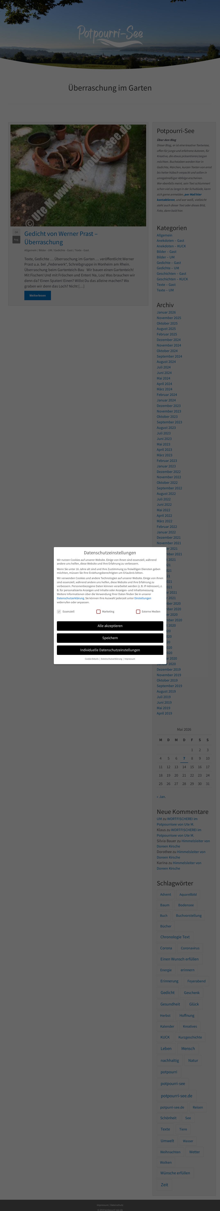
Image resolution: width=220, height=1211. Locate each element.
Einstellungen (142, 598)
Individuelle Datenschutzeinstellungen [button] (110, 650)
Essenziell (65, 611)
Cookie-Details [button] (92, 659)
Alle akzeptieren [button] (110, 626)
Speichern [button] (110, 638)
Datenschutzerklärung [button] (112, 659)
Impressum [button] (129, 659)
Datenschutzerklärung (70, 598)
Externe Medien (148, 611)
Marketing (105, 611)
